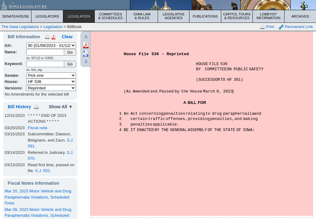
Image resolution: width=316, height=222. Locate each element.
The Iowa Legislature (20, 26)
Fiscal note (37, 127)
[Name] (45, 52)
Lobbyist (268, 16)
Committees (110, 16)
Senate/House (15, 16)
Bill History (19, 106)
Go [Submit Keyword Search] (70, 64)
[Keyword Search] (45, 64)
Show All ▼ (61, 107)
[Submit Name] (70, 52)
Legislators (47, 16)
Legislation (79, 16)
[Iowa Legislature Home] (158, 5)
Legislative (173, 16)
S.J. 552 (42, 170)
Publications (205, 16)
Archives (300, 16)
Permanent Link (296, 27)
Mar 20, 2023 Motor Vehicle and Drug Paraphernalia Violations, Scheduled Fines (38, 197)
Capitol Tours (236, 16)
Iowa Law (142, 16)
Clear (67, 37)
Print (267, 27)
